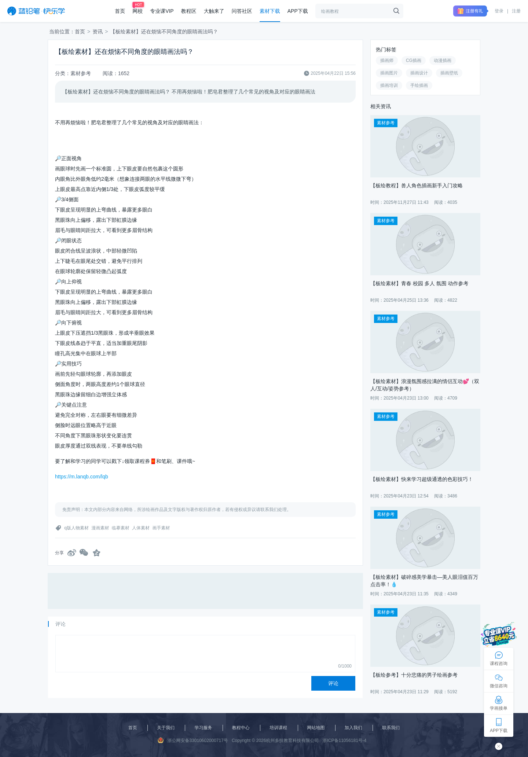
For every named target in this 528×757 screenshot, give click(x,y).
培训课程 (278, 727)
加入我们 (353, 727)
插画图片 (389, 73)
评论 (333, 683)
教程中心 (241, 727)
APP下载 (297, 11)
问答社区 (242, 11)
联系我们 (391, 727)
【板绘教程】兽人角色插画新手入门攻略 (416, 185)
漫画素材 (100, 527)
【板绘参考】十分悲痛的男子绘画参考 (414, 675)
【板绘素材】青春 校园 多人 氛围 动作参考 (419, 283)
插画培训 (389, 85)
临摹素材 (120, 527)
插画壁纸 (449, 73)
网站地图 (316, 727)
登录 (499, 11)
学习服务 (203, 727)
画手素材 (161, 527)
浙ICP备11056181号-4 (344, 740)
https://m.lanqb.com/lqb (81, 476)
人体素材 (141, 527)
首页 (120, 11)
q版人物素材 (76, 527)
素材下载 (270, 11)
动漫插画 (442, 60)
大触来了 (214, 11)
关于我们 (166, 727)
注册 (516, 11)
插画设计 (419, 73)
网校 (137, 11)
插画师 (386, 60)
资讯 (97, 31)
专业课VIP (162, 11)
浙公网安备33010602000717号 (193, 740)
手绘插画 (419, 85)
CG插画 (413, 60)
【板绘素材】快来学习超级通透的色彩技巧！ (421, 479)
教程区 (189, 11)
